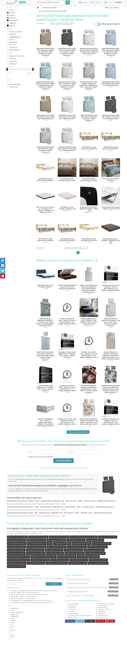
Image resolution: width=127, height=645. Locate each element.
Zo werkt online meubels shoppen (80, 615)
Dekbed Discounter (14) (17, 56)
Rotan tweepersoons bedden (16, 550)
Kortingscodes (102, 608)
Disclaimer (72, 609)
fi (11, 632)
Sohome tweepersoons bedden (38, 537)
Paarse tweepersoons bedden (75, 540)
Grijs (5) (11, 15)
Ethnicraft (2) (13, 42)
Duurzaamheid (102, 606)
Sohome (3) (13, 64)
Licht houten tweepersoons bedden (57, 563)
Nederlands (14, 608)
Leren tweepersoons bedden (62, 543)
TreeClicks (14, 590)
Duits (12, 626)
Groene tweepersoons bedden (36, 553)
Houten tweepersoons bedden (101, 543)
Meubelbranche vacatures (106, 604)
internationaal (30, 598)
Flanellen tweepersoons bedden (97, 547)
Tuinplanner (101, 611)
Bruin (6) (12, 13)
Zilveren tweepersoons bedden (77, 547)
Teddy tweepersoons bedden (78, 560)
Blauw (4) (12, 18)
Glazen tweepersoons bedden (66, 556)
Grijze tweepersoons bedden (16, 553)
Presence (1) (13, 47)
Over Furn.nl (72, 606)
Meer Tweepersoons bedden (78, 432)
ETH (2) (11, 39)
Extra (9, 81)
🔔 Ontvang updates (63, 461)
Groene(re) (22, 2)
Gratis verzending (15, 84)
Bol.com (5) (13, 61)
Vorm (9, 79)
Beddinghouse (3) (15, 37)
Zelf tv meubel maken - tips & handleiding (92, 596)
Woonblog (72, 608)
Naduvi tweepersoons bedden (56, 540)
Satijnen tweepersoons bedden (36, 547)
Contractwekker (16, 600)
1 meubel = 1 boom (104, 609)
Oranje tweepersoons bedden (77, 563)
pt (11, 628)
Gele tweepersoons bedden (55, 553)
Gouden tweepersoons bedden (17, 543)
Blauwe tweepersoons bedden (81, 543)
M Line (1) (12, 45)
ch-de (13, 622)
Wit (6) (11, 10)
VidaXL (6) (12, 34)
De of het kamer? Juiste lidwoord (92, 583)
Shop (9, 53)
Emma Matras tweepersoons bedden (18, 556)
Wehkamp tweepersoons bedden (94, 550)
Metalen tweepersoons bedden (36, 540)
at (11, 638)
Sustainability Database (18, 602)
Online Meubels (74, 604)
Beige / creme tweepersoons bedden (18, 560)
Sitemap (71, 611)
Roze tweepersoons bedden (95, 540)
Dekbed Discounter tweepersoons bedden (43, 556)
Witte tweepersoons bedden (35, 550)
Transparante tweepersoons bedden (88, 556)
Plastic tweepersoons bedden (59, 560)
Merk (9, 29)
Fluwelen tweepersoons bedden (74, 553)
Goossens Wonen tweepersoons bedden (39, 543)
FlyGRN (13, 592)
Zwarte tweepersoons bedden (73, 550)
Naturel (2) (12, 23)
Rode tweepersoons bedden (36, 563)
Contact (100, 617)
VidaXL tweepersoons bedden (98, 560)
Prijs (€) (10, 67)
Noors (13, 618)
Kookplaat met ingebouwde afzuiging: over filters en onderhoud (92, 587)
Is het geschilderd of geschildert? (92, 591)
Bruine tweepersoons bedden (16, 566)
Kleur (9, 7)
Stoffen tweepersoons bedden (16, 563)
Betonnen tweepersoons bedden (59, 537)
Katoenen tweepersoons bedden (98, 563)
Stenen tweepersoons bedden (40, 560)
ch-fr (12, 624)
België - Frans (15, 614)
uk (11, 634)
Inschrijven (53, 584)
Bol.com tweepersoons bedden (56, 547)
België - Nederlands (17, 612)
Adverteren (101, 613)
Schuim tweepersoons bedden (107, 537)
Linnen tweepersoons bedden (16, 547)
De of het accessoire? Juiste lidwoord (92, 579)
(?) (119, 24)
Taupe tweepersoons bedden (16, 540)
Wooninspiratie (103, 615)
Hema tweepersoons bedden (54, 550)
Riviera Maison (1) (15, 50)
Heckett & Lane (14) (15, 32)
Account (108, 2)
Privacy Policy (73, 617)
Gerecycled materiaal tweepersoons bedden (83, 537)
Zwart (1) (12, 26)
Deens (13, 636)
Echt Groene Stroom (17, 594)
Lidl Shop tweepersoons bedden (95, 553)
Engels (13, 630)
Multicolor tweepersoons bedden (17, 537)
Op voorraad (13, 87)
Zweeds (13, 620)
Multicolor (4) (13, 20)
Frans (12, 610)
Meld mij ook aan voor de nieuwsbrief (41, 457)
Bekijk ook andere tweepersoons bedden (67, 260)
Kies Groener (15, 596)
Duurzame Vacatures (17, 598)
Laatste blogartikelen (74, 575)
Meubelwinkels (73, 613)
